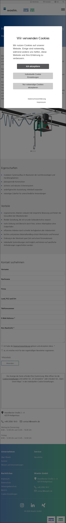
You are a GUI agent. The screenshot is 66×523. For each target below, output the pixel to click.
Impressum (41, 102)
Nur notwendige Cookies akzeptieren (33, 85)
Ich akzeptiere (33, 66)
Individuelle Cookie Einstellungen (33, 75)
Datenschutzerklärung (37, 99)
